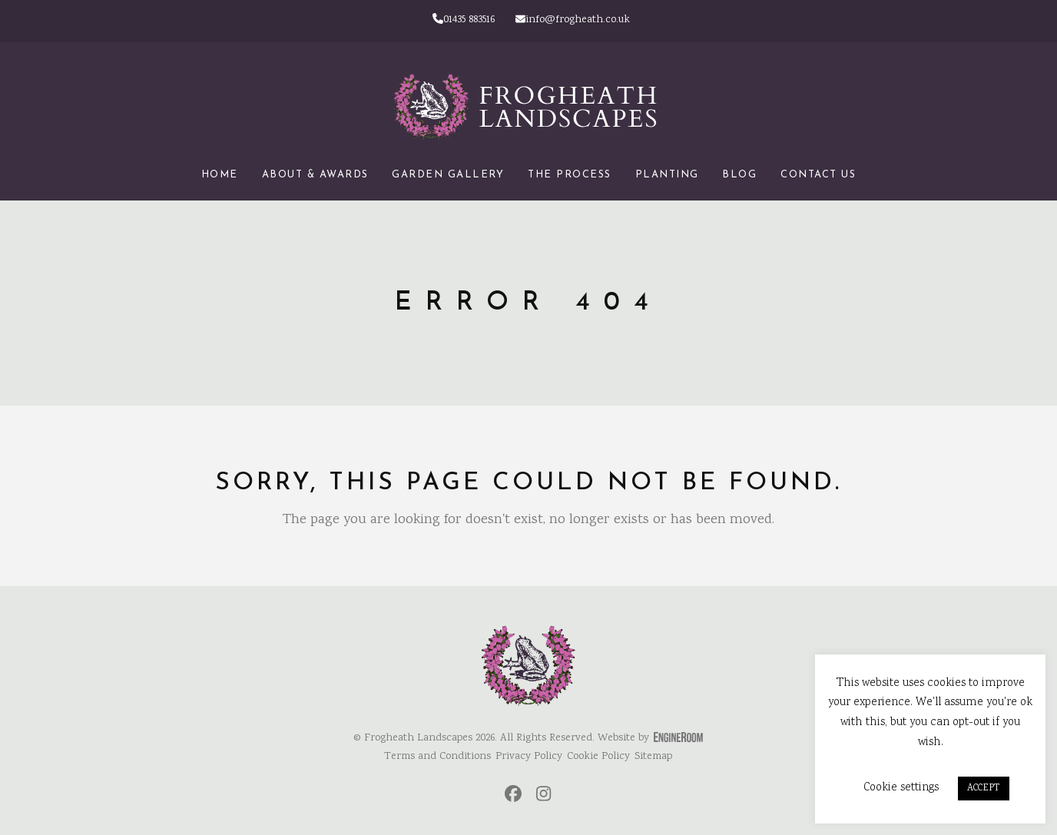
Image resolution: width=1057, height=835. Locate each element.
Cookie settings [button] (901, 788)
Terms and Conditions (437, 756)
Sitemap (653, 756)
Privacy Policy (528, 756)
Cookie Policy (598, 756)
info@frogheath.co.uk (572, 20)
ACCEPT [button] (983, 788)
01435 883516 (463, 20)
